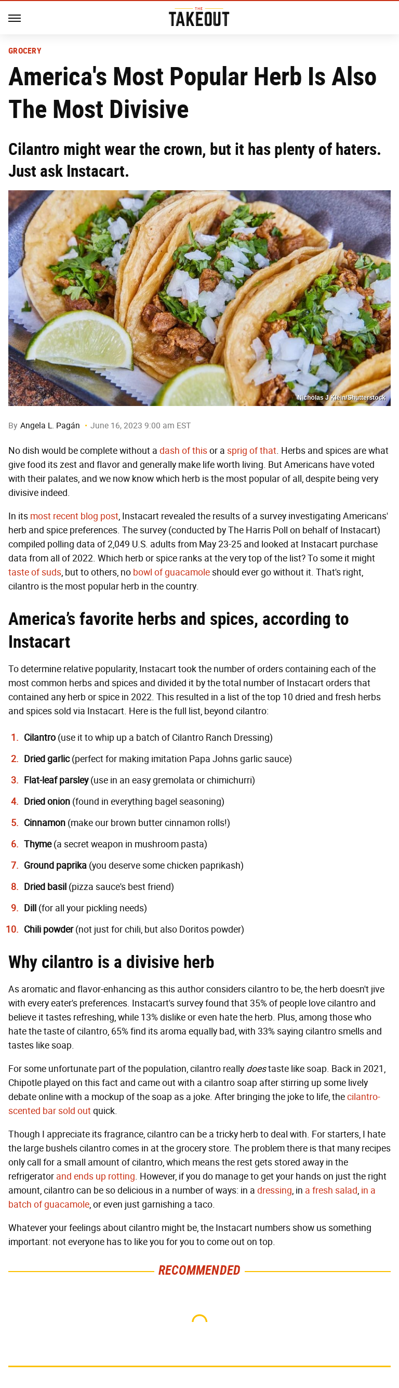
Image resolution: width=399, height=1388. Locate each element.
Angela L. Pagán (50, 425)
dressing (274, 1190)
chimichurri (229, 780)
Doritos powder (210, 929)
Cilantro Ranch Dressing (221, 737)
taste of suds (34, 572)
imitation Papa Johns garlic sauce (220, 759)
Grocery (25, 51)
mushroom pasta (169, 844)
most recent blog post (74, 516)
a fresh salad (331, 1190)
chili (133, 929)
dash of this (183, 450)
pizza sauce (96, 887)
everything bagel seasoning (166, 801)
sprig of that (251, 450)
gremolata (173, 780)
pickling (101, 908)
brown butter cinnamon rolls (167, 823)
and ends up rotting (95, 1176)
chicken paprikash (204, 865)
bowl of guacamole (171, 572)
